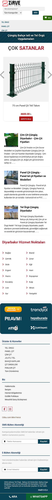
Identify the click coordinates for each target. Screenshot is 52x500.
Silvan (31, 288)
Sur (6, 293)
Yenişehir (33, 293)
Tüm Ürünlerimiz (12, 371)
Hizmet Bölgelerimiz (13, 393)
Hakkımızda (10, 386)
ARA (13, 496)
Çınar (31, 259)
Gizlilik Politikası (11, 396)
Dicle (7, 264)
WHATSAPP (39, 496)
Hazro (8, 276)
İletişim (8, 390)
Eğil (30, 264)
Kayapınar (33, 276)
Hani (31, 270)
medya (43, 490)
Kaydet (43, 441)
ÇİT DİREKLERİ (11, 365)
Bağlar (8, 253)
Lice (7, 288)
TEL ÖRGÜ (5, 22)
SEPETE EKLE (26, 119)
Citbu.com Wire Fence (11, 417)
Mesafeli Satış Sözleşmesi (16, 400)
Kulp (31, 282)
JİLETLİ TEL (10, 358)
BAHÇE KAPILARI (12, 361)
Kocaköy (9, 282)
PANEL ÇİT (5, 26)
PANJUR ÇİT (10, 368)
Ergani (8, 270)
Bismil (31, 253)
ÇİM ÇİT (4, 31)
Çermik (8, 259)
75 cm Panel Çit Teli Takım (26, 105)
